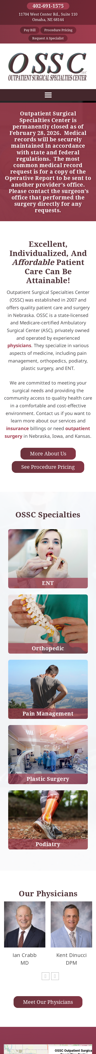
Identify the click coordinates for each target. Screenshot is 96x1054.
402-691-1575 (48, 6)
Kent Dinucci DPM (71, 959)
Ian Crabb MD (25, 959)
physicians (19, 345)
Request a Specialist (48, 38)
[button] (45, 976)
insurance (17, 428)
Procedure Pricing (58, 30)
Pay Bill (30, 30)
